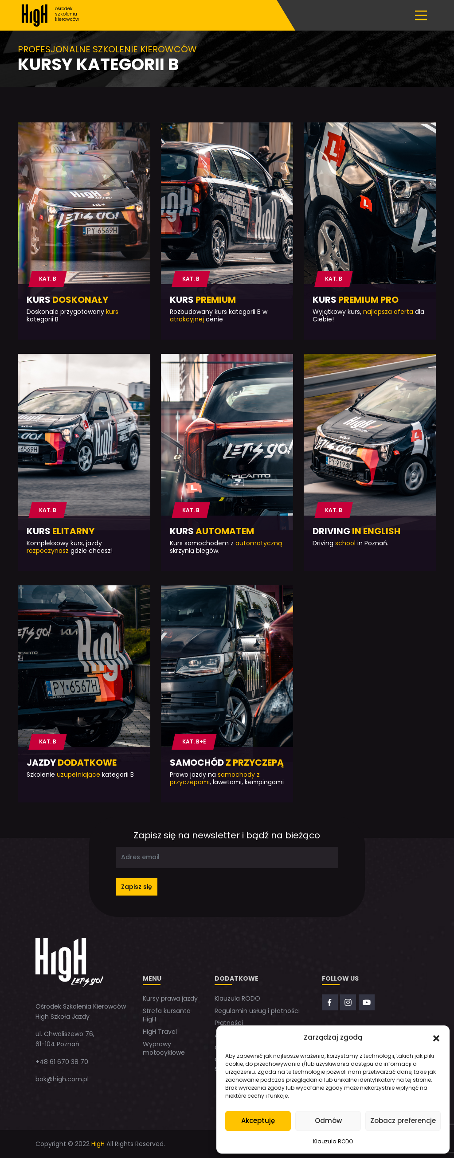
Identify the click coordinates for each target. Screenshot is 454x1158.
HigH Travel (160, 1031)
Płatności (229, 1022)
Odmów (328, 1120)
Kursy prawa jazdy (170, 998)
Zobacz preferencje (403, 1120)
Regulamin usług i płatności (257, 1010)
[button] (436, 1037)
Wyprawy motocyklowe (164, 1048)
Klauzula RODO (333, 1141)
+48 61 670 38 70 (61, 1061)
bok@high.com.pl (62, 1079)
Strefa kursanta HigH (167, 1015)
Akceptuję (258, 1120)
